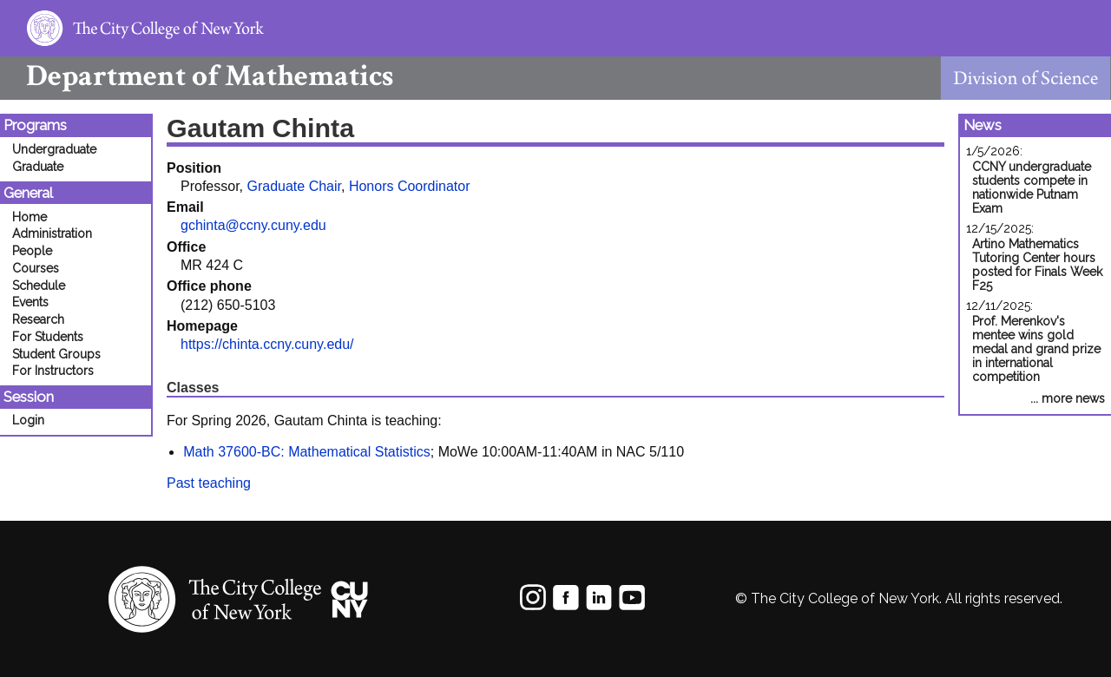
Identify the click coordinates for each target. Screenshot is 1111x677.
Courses (35, 268)
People (32, 251)
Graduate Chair (294, 186)
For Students (47, 337)
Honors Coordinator (409, 186)
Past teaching (209, 483)
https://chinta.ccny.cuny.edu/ (267, 344)
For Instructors (53, 371)
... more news (1067, 398)
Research (38, 319)
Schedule (38, 285)
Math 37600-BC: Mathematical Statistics (307, 451)
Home (29, 217)
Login (28, 420)
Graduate (37, 167)
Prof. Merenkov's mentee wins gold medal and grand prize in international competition (1036, 349)
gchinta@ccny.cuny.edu (253, 225)
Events (30, 302)
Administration (52, 233)
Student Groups (56, 354)
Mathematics (196, 75)
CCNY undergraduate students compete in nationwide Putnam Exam (1031, 187)
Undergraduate (54, 149)
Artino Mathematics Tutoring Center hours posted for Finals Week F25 (1037, 264)
